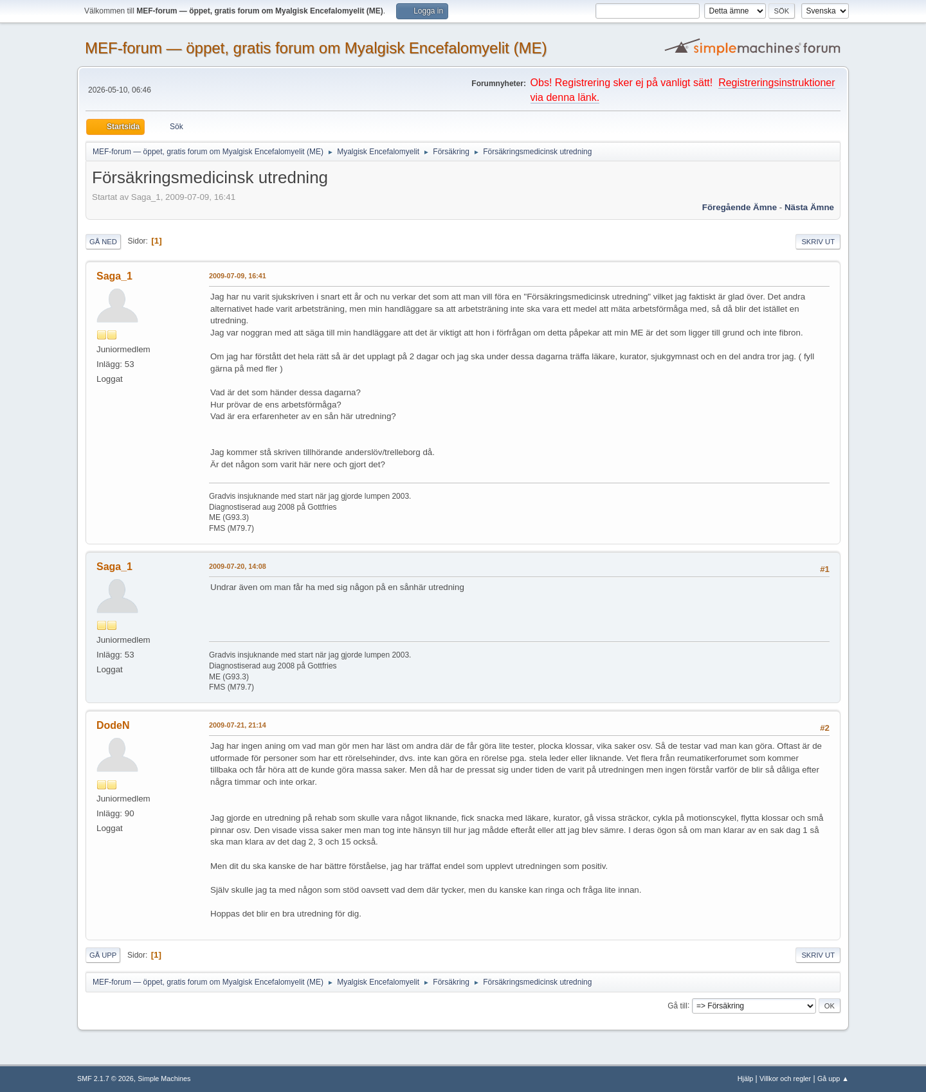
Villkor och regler (785, 1078)
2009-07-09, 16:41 (237, 276)
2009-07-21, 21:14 (237, 725)
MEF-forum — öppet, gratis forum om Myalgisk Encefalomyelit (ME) (316, 48)
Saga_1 (114, 276)
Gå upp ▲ (833, 1078)
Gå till (677, 1005)
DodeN (113, 725)
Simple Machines (164, 1078)
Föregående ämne (739, 207)
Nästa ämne (809, 207)
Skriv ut (818, 242)
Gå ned (103, 242)
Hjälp (746, 1078)
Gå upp (102, 955)
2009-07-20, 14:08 (237, 566)
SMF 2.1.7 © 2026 (105, 1078)
